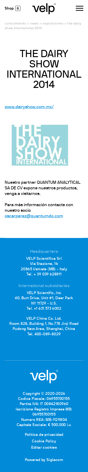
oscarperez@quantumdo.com (34, 216)
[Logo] (44, 8)
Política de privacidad (44, 435)
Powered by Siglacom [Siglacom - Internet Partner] (44, 460)
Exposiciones (53, 23)
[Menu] (79, 8)
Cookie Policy (44, 441)
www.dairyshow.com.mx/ (29, 107)
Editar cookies (44, 447)
